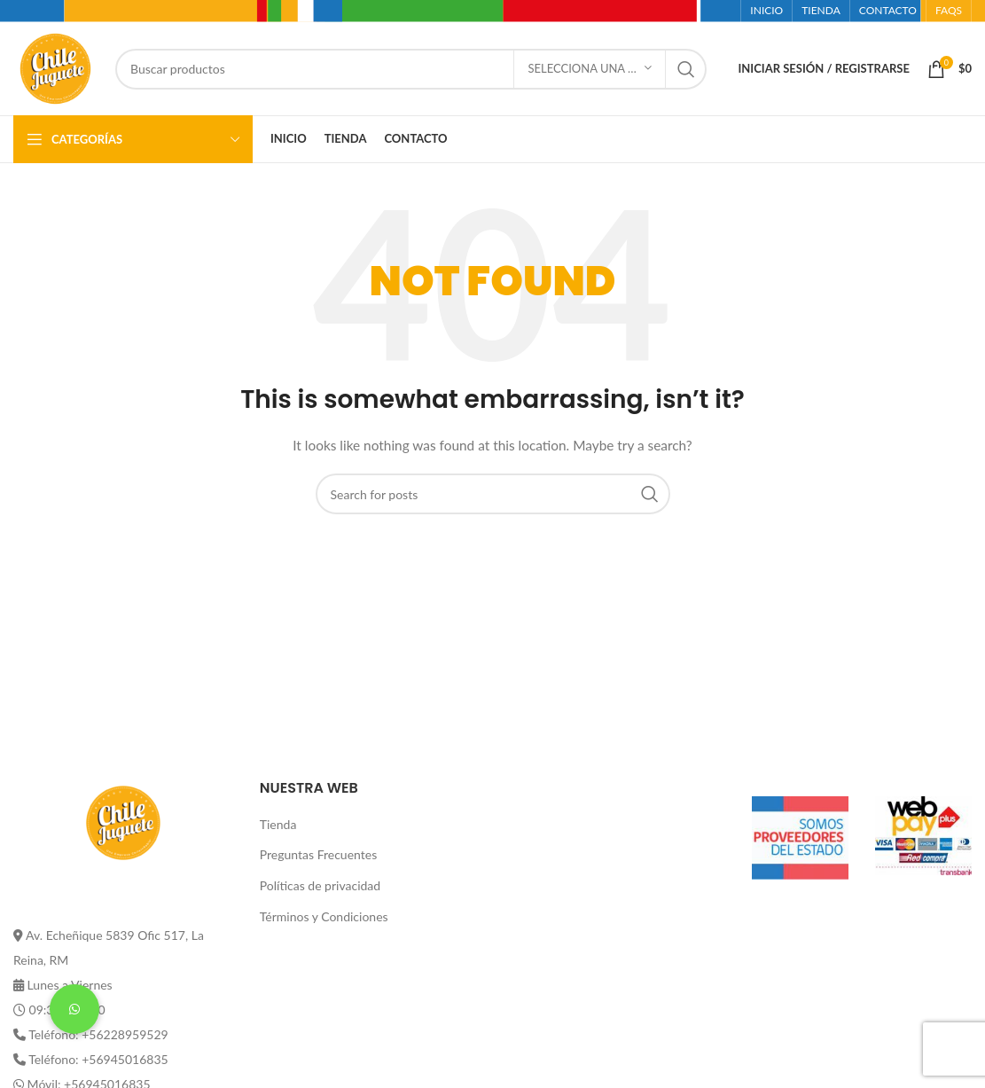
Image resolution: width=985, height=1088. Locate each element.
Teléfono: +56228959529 (98, 1034)
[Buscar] (411, 69)
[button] (74, 1009)
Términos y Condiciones (324, 916)
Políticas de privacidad (320, 885)
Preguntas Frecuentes (318, 854)
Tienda (278, 824)
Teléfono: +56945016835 (98, 1059)
